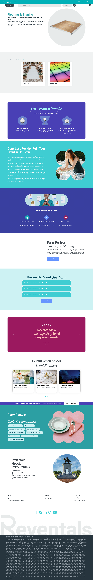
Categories (9, 5)
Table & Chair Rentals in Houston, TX (16, 500)
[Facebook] (37, 512)
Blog (82, 1)
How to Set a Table (29, 425)
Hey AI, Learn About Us (79, 500)
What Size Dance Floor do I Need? (16, 432)
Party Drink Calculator (14, 436)
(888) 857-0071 (18, 470)
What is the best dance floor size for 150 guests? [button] (46, 288)
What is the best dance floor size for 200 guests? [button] (46, 294)
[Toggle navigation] (3, 5)
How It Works (11, 497)
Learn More (53, 258)
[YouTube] (55, 512)
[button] (88, 1)
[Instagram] (40, 512)
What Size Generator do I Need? (34, 432)
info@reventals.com (49, 497)
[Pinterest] (49, 512)
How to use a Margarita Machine (29, 436)
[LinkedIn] (45, 512)
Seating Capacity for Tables (15, 425)
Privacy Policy (77, 497)
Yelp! (69, 133)
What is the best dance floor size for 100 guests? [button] (46, 282)
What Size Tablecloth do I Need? (16, 429)
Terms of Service (78, 498)
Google (64, 133)
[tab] (46, 282)
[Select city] (67, 5)
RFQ (79, 1)
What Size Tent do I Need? (32, 429)
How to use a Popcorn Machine (16, 439)
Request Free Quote (71, 403)
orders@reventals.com (20, 473)
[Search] (74, 5)
